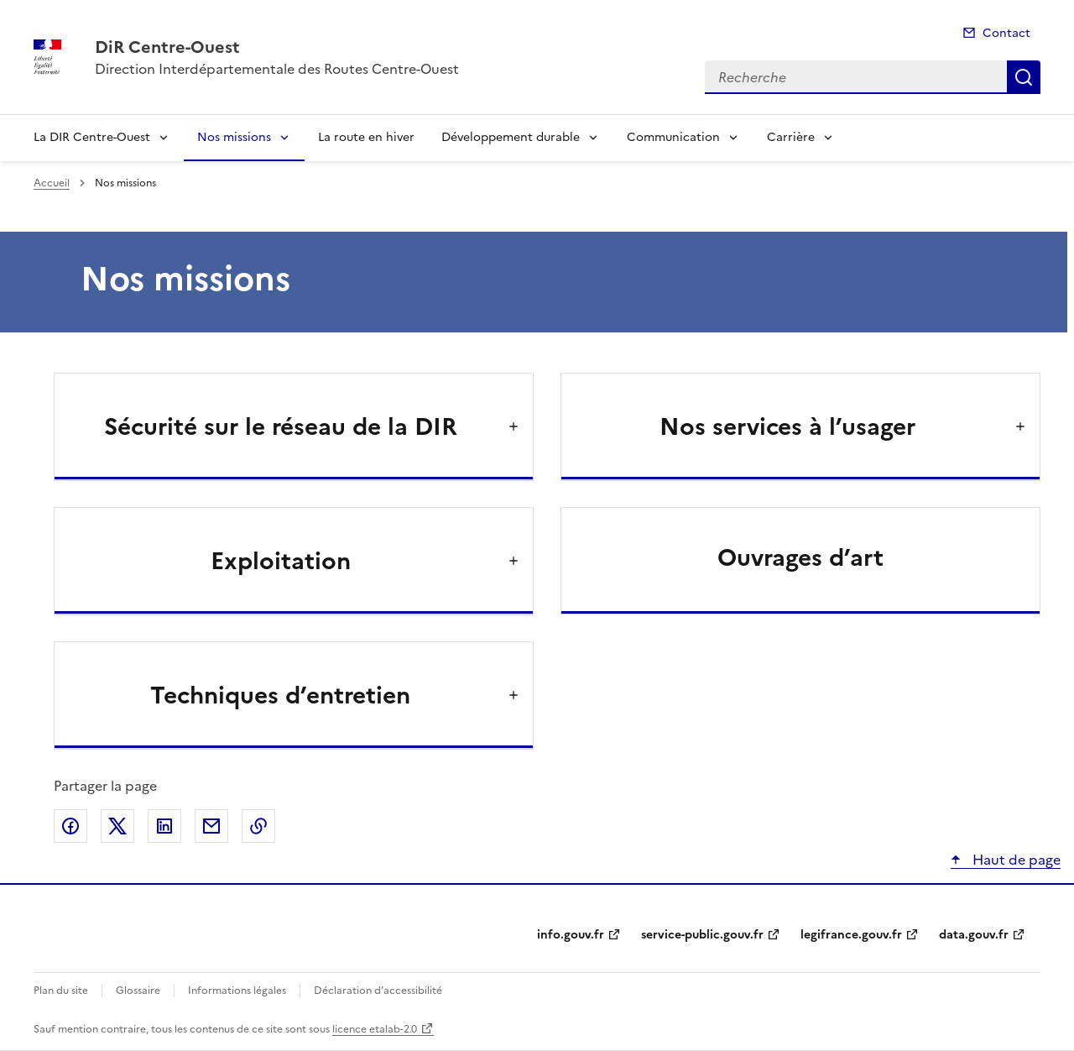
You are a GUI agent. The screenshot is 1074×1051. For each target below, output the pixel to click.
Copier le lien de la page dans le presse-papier (258, 826)
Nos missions (234, 137)
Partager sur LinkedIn (164, 826)
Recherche (1023, 77)
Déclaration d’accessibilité (378, 990)
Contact (1006, 33)
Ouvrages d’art (800, 557)
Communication (673, 137)
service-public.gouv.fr (702, 935)
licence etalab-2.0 (374, 1029)
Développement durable (510, 137)
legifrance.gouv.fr (851, 935)
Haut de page (1015, 860)
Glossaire (138, 990)
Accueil (52, 183)
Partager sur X (117, 826)
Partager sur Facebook (70, 826)
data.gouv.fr (974, 935)
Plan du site (61, 990)
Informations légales (237, 990)
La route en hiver (366, 137)
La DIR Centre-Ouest (92, 137)
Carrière (791, 137)
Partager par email (211, 826)
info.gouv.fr (570, 935)
